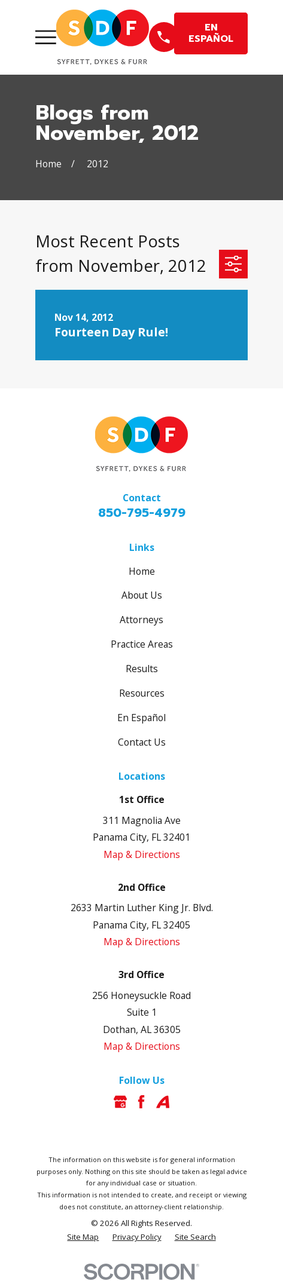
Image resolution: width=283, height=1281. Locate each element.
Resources (142, 693)
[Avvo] (162, 1101)
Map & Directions (142, 854)
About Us (141, 595)
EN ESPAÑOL (210, 33)
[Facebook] (141, 1101)
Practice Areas (142, 644)
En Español (141, 717)
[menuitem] (83, 1237)
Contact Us (142, 742)
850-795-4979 (141, 513)
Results (142, 668)
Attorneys (141, 619)
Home (142, 571)
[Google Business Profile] (120, 1101)
